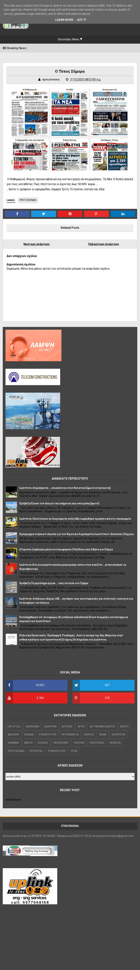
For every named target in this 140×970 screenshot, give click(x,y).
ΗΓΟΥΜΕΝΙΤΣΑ (70, 734)
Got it (81, 20)
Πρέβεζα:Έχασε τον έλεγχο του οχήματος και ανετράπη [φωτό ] (59, 503)
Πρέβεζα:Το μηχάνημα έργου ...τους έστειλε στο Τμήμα (53, 583)
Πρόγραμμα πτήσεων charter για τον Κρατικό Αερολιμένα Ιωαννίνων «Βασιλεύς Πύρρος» (76, 534)
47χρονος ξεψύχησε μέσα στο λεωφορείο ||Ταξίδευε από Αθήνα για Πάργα (66, 549)
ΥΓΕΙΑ (74, 750)
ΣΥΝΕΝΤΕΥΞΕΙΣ (56, 750)
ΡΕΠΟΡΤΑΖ (36, 750)
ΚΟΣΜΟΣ (43, 742)
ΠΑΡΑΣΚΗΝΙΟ (61, 742)
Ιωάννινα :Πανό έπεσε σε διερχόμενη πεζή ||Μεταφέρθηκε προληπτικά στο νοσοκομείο (75, 518)
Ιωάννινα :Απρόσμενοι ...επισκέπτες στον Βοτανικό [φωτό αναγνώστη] (64, 488)
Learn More (64, 20)
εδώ (101, 189)
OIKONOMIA (32, 726)
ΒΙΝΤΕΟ (124, 726)
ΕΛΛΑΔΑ (29, 734)
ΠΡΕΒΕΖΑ (115, 742)
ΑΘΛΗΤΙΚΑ (50, 726)
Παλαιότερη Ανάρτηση (103, 244)
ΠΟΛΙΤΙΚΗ (79, 742)
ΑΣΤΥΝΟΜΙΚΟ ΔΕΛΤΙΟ (102, 726)
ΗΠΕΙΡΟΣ (89, 734)
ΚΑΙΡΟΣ (28, 742)
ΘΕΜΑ (102, 734)
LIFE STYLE (14, 726)
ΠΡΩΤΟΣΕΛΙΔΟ (28, 200)
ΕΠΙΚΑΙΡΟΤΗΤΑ (48, 734)
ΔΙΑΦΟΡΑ (13, 734)
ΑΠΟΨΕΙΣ (67, 726)
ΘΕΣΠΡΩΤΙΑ (118, 734)
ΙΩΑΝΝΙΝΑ (13, 742)
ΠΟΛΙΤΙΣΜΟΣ (97, 742)
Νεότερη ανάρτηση (37, 244)
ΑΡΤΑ (81, 726)
